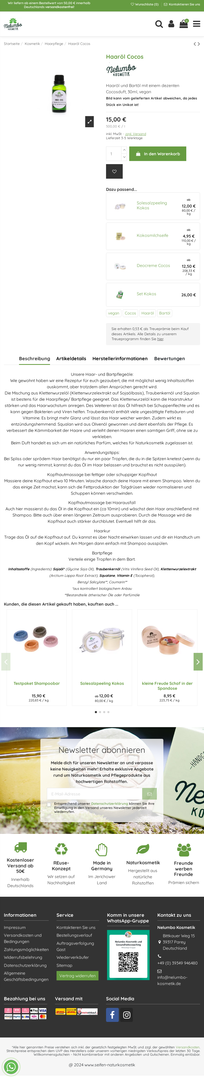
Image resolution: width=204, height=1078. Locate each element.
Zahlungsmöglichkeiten (26, 949)
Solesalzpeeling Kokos (152, 205)
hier (160, 339)
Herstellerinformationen (120, 358)
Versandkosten (188, 1047)
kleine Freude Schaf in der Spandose (167, 686)
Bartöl (164, 313)
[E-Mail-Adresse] (94, 794)
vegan (113, 313)
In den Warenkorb (157, 153)
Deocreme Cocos (153, 265)
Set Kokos (146, 293)
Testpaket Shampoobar (37, 683)
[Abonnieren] (149, 794)
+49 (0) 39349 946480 (177, 963)
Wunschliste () (144, 4)
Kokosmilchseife (152, 235)
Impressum (15, 927)
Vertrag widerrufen (77, 975)
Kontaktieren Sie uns (184, 4)
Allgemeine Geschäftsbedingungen (26, 976)
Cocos (130, 313)
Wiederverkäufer (73, 957)
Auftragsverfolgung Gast (75, 946)
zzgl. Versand (135, 134)
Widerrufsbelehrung (23, 957)
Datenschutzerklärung (109, 803)
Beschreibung (34, 358)
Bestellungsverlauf (74, 935)
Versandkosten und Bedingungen (23, 938)
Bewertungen (169, 358)
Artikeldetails (71, 358)
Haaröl (147, 313)
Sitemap (64, 965)
